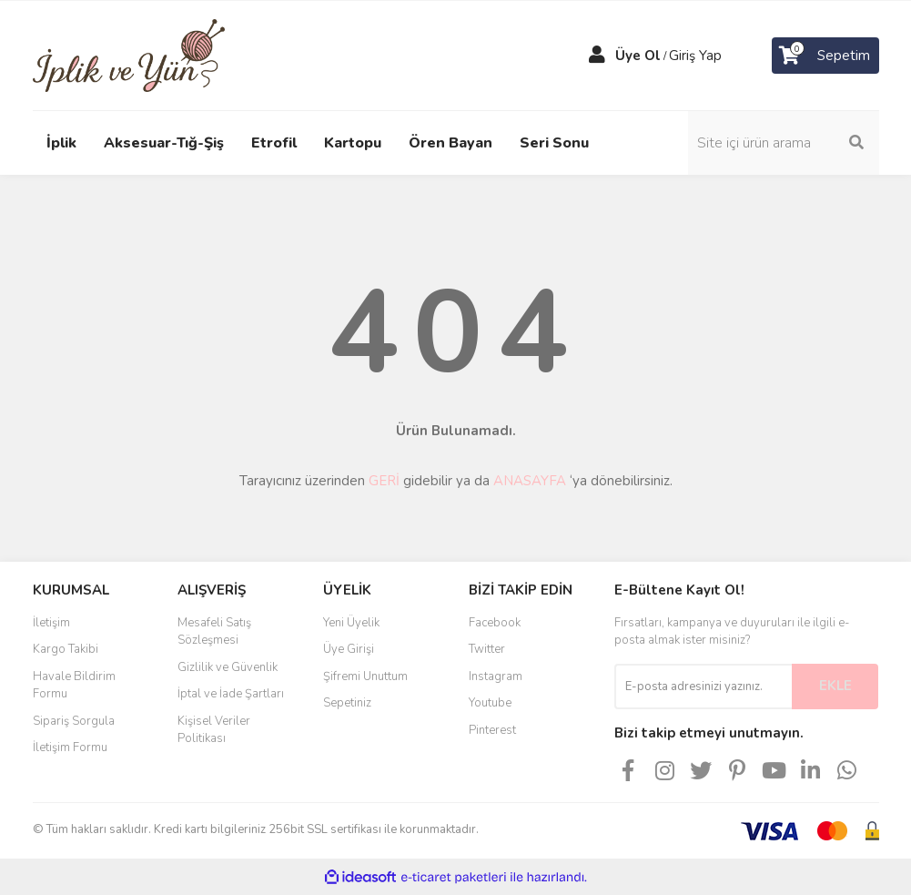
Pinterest (492, 730)
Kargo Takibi (65, 649)
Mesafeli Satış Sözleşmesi (214, 632)
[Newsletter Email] (703, 686)
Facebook (495, 623)
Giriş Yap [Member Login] (695, 55)
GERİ (384, 481)
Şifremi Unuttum (365, 676)
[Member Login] (597, 55)
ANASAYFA (529, 481)
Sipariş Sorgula (74, 721)
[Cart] (825, 55)
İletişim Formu (70, 747)
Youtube (490, 703)
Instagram (495, 676)
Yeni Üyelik (351, 623)
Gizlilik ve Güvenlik (227, 667)
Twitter (487, 649)
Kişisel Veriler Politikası (213, 730)
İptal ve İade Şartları (230, 694)
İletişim (51, 623)
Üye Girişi (348, 649)
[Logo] (129, 54)
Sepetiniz (347, 703)
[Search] (783, 143)
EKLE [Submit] (835, 685)
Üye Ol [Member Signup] (638, 55)
